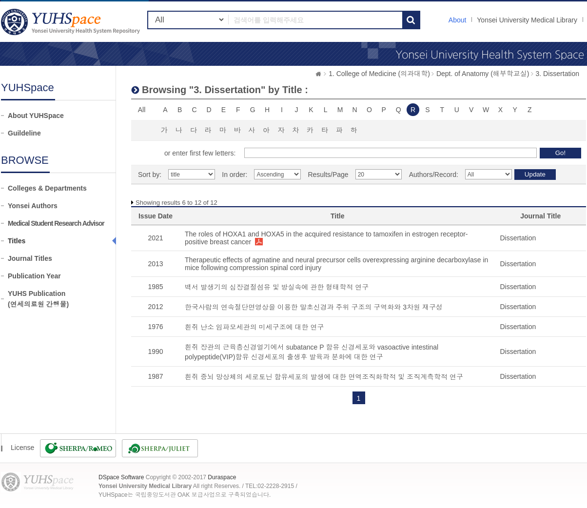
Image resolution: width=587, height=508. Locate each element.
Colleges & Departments (47, 188)
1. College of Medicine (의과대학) (379, 74)
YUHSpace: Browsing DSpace (71, 22)
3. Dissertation (557, 74)
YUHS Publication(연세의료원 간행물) (38, 299)
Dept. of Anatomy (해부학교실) (482, 74)
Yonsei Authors (33, 206)
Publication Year (34, 276)
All (142, 110)
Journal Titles (30, 258)
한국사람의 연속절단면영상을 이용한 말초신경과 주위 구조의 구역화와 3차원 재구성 (314, 307)
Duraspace (222, 477)
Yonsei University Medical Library (527, 20)
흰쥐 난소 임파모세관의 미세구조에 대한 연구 (254, 327)
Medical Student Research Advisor (56, 223)
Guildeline (24, 133)
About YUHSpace (36, 115)
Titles (16, 241)
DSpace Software (121, 477)
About (458, 20)
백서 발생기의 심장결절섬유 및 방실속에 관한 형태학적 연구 (277, 287)
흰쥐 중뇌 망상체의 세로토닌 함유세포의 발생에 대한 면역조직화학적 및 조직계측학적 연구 (324, 377)
